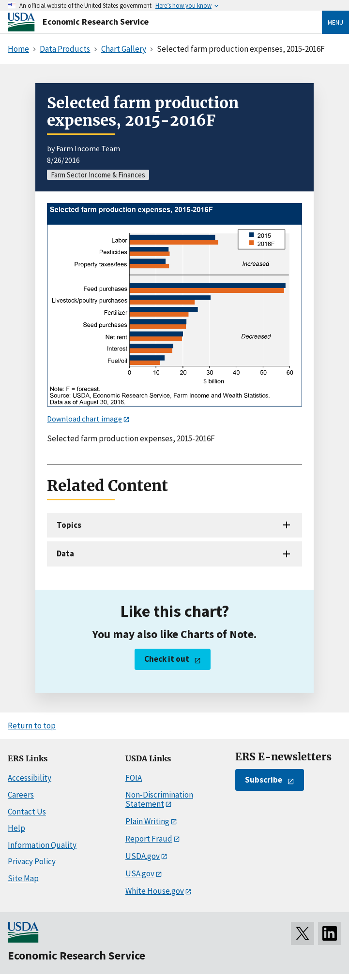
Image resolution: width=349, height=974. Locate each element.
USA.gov (139, 873)
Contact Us (27, 811)
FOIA (133, 777)
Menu (335, 22)
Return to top (32, 725)
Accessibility (29, 777)
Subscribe (263, 779)
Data (65, 553)
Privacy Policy (32, 861)
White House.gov (154, 891)
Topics (69, 525)
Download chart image (84, 418)
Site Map (23, 878)
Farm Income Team (88, 148)
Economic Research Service (96, 21)
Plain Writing (147, 821)
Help (16, 828)
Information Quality (42, 845)
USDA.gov (142, 856)
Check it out (166, 659)
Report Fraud (148, 838)
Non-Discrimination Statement (159, 799)
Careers (21, 794)
